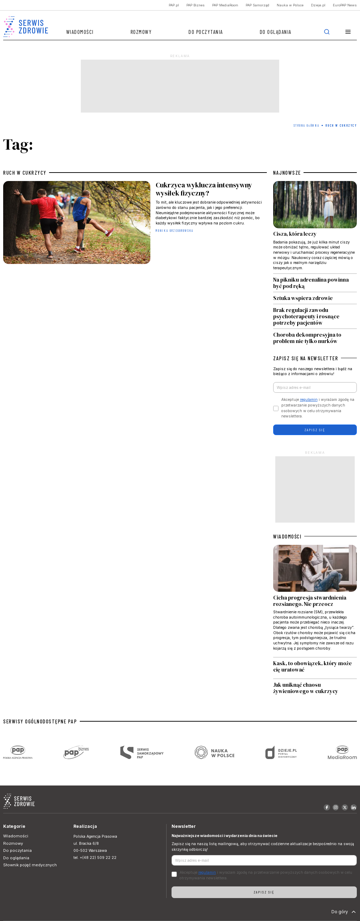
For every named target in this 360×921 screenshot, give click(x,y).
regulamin (309, 399)
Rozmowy (141, 32)
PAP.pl (174, 5)
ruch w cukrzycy (25, 172)
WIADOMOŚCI (287, 536)
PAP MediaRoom (225, 5)
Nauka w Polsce (290, 5)
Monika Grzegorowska (174, 231)
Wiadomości (80, 32)
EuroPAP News (345, 5)
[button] (348, 32)
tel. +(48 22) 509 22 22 (94, 857)
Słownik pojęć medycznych (30, 864)
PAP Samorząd (257, 5)
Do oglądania (276, 32)
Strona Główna (306, 125)
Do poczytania (205, 32)
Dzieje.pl (318, 5)
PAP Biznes (195, 5)
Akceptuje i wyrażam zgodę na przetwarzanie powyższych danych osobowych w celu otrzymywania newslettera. (317, 408)
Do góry (344, 912)
